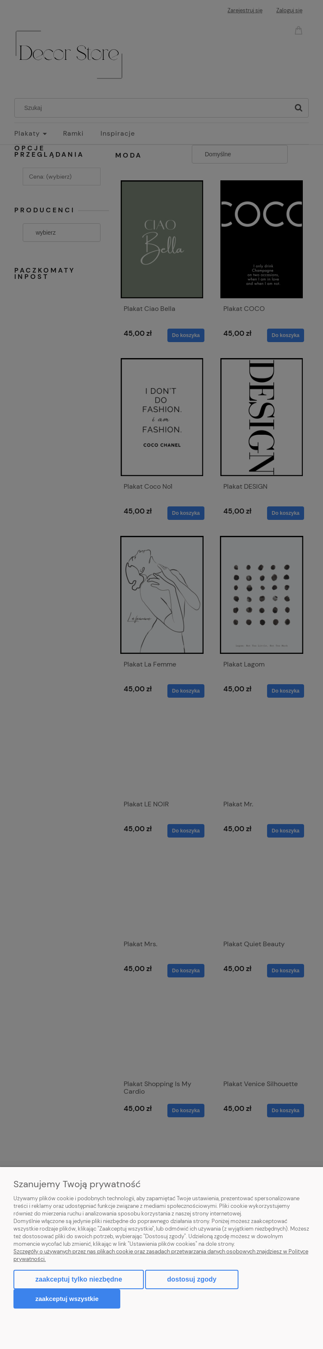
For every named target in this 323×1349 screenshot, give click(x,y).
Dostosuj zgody (191, 1279)
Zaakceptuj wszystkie (66, 1298)
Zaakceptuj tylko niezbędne (78, 1279)
